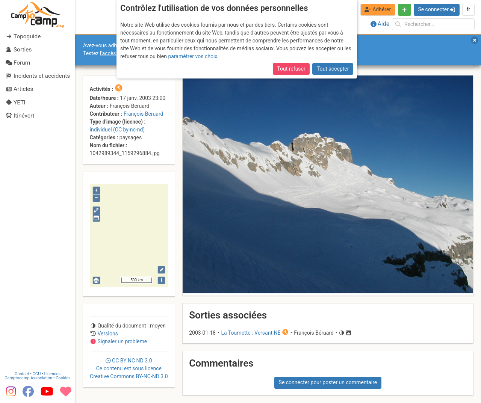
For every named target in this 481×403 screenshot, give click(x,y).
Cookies (63, 378)
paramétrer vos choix (192, 56)
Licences (52, 373)
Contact (22, 373)
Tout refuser (291, 69)
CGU (37, 373)
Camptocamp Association (28, 378)
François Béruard (143, 114)
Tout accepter (333, 69)
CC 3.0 (129, 368)
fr (468, 9)
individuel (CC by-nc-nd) (117, 130)
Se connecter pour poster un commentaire (328, 382)
